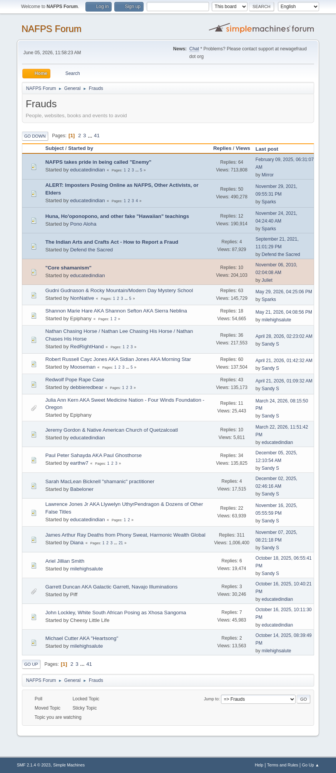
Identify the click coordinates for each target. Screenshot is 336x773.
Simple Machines (69, 765)
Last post (270, 149)
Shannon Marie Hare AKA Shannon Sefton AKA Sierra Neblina (116, 311)
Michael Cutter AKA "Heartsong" (81, 638)
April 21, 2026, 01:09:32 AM (284, 381)
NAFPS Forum (52, 28)
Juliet (267, 280)
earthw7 (79, 463)
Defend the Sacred (91, 250)
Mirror (268, 175)
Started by (80, 148)
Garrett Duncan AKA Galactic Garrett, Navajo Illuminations (111, 587)
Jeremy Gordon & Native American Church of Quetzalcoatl (111, 430)
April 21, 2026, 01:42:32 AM (284, 360)
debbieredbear (86, 387)
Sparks (269, 201)
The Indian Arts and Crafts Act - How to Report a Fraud (112, 242)
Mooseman (82, 367)
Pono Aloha (83, 224)
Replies (222, 148)
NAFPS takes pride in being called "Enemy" (98, 162)
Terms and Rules (282, 765)
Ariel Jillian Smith (64, 561)
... (91, 135)
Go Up (31, 664)
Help (259, 765)
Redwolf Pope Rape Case (74, 379)
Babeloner (82, 489)
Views (243, 148)
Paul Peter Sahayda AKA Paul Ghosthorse (93, 455)
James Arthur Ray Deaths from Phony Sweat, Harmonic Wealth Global (125, 535)
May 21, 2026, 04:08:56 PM (284, 312)
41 (97, 135)
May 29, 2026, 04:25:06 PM (284, 291)
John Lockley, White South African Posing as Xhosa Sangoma (115, 612)
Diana (77, 542)
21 (121, 543)
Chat (194, 49)
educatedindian (87, 170)
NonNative (82, 298)
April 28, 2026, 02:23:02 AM (284, 336)
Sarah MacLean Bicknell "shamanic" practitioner (100, 481)
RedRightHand (87, 346)
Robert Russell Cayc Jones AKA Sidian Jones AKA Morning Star (118, 359)
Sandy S (270, 344)
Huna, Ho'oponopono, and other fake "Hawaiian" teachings (117, 216)
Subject (54, 148)
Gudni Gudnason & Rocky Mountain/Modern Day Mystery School (119, 290)
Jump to (211, 699)
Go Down (35, 136)
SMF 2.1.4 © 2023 (34, 765)
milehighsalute (276, 319)
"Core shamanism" (68, 268)
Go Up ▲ (310, 765)
